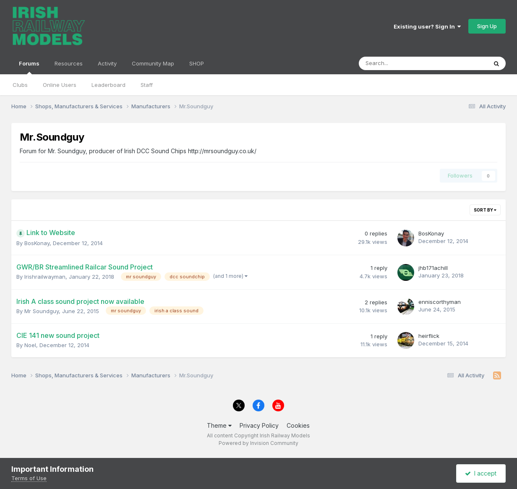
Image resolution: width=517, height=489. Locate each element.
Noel (30, 345)
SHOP (196, 63)
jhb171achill (433, 267)
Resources (69, 63)
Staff (147, 84)
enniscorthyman (439, 301)
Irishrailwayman (44, 276)
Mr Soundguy (41, 311)
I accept (480, 473)
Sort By (485, 209)
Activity (107, 63)
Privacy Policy (259, 425)
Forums (29, 67)
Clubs (20, 84)
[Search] (401, 63)
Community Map (153, 63)
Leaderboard (108, 84)
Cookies (298, 425)
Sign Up (487, 26)
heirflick (428, 335)
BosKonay (37, 243)
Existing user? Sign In (427, 26)
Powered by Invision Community (258, 443)
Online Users (59, 84)
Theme (219, 425)
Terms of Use (29, 478)
